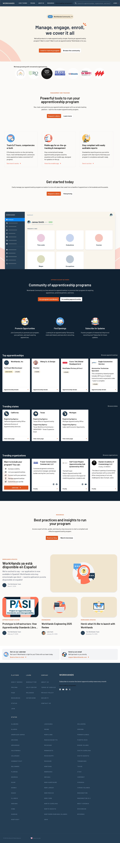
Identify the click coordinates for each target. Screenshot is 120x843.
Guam (13, 782)
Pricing (14, 687)
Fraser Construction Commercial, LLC (48, 463)
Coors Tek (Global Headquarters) (76, 362)
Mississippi (49, 756)
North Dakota (50, 809)
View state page (16, 438)
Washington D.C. (84, 798)
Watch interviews (66, 538)
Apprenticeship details (16, 389)
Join (13, 708)
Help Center (31, 687)
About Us (45, 682)
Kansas (14, 814)
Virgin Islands (83, 787)
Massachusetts (51, 740)
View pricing (67, 194)
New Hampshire (50, 782)
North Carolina (51, 803)
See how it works (14, 163)
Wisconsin (81, 809)
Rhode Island (83, 745)
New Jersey (49, 787)
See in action (88, 163)
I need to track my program (49, 50)
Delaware (15, 766)
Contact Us (46, 703)
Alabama (14, 724)
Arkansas (15, 745)
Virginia (80, 782)
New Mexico (49, 793)
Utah (79, 772)
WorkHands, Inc (17, 361)
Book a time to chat (18, 657)
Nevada (47, 777)
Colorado (15, 756)
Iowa (13, 809)
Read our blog (52, 538)
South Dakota (83, 756)
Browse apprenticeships (109, 355)
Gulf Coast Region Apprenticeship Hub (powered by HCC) (77, 464)
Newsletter (31, 682)
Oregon (80, 729)
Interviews (31, 698)
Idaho (13, 793)
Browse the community (71, 50)
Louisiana (48, 724)
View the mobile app (52, 163)
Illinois (14, 798)
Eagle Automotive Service (105, 362)
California (15, 412)
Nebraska (48, 772)
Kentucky (15, 819)
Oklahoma (81, 724)
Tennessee (81, 761)
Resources (15, 698)
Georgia (14, 777)
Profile (45, 489)
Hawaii (14, 787)
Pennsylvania (83, 734)
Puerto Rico (82, 740)
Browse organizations (110, 455)
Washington (82, 793)
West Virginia (83, 803)
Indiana (14, 803)
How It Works (17, 682)
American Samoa (18, 734)
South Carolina (84, 750)
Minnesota (48, 750)
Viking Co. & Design (47, 361)
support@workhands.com (78, 657)
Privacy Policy (47, 692)
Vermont (81, 777)
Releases (30, 692)
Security (45, 698)
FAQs (13, 692)
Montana (48, 766)
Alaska (14, 729)
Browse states (113, 406)
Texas (42, 412)
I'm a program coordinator (48, 299)
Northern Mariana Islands (55, 814)
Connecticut (16, 761)
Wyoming (80, 814)
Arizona (14, 740)
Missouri (48, 761)
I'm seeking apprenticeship (71, 299)
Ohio (46, 819)
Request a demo (54, 116)
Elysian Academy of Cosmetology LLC (106, 463)
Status (14, 703)
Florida (14, 772)
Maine (46, 729)
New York (48, 798)
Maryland (48, 734)
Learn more (68, 116)
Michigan (72, 412)
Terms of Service (48, 687)
